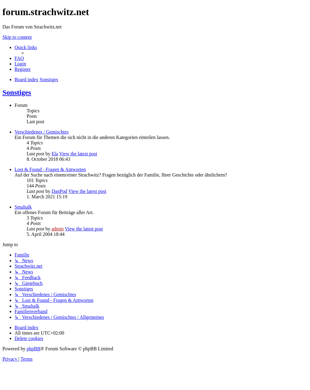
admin (57, 228)
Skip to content (17, 37)
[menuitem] (19, 58)
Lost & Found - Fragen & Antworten (50, 169)
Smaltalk (23, 207)
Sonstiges (16, 92)
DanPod (59, 191)
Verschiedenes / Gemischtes (42, 131)
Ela (54, 153)
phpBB (33, 348)
